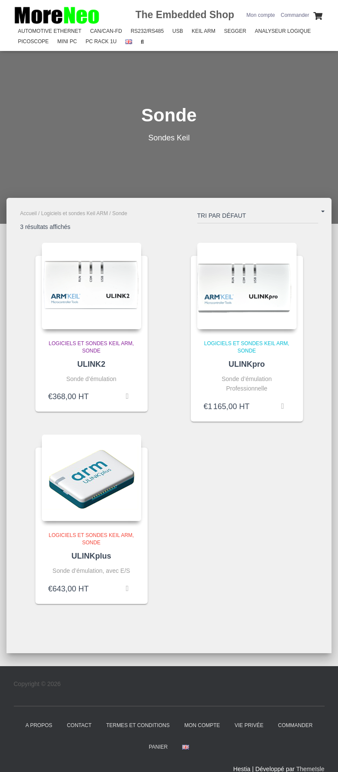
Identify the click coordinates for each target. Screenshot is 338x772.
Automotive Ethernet (50, 31)
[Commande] (257, 217)
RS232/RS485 (147, 31)
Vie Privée (248, 725)
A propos (38, 725)
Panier (158, 747)
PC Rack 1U (101, 41)
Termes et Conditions (138, 725)
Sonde (91, 351)
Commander (295, 15)
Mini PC (67, 41)
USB (177, 31)
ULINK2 (91, 364)
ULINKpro (247, 364)
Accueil (28, 213)
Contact (79, 725)
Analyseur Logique (283, 31)
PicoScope (33, 41)
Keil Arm (203, 31)
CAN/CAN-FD (106, 31)
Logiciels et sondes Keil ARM (74, 213)
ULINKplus (91, 556)
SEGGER (235, 31)
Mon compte (260, 15)
